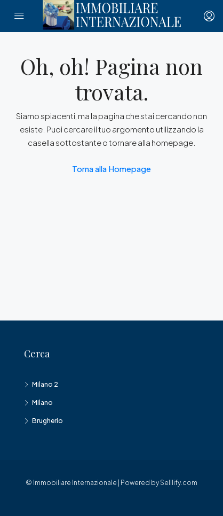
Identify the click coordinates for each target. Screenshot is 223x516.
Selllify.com (178, 483)
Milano (42, 402)
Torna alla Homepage (111, 168)
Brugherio (47, 421)
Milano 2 (45, 384)
